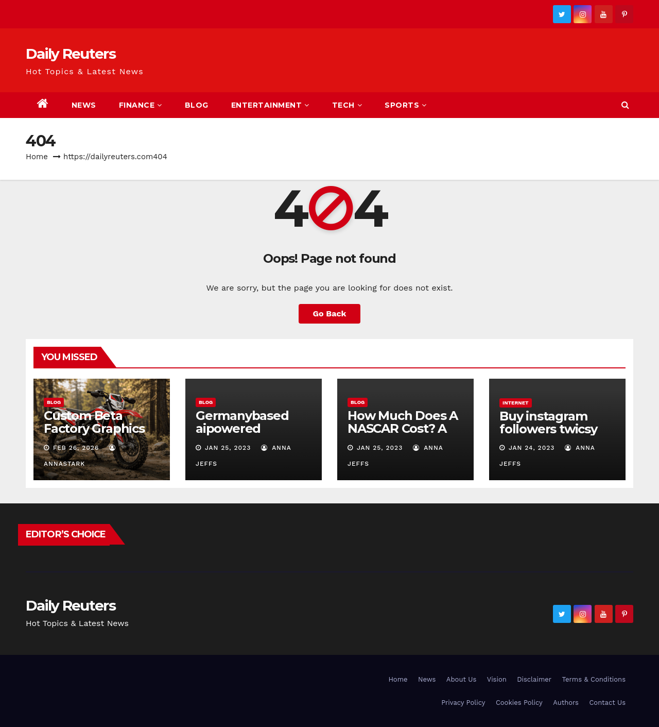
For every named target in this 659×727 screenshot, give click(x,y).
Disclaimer (534, 679)
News (84, 105)
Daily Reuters (70, 53)
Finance (140, 105)
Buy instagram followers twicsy (548, 422)
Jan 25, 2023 (228, 447)
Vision (497, 679)
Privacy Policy (463, 702)
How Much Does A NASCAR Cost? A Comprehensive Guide (403, 435)
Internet (515, 402)
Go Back (329, 313)
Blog (197, 105)
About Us (461, 679)
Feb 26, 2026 (76, 447)
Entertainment (270, 105)
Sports (406, 105)
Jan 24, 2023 (531, 447)
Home (37, 156)
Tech (347, 105)
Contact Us (607, 702)
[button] (625, 105)
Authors (566, 702)
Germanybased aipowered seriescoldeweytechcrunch (252, 435)
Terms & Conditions (594, 679)
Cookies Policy (519, 702)
